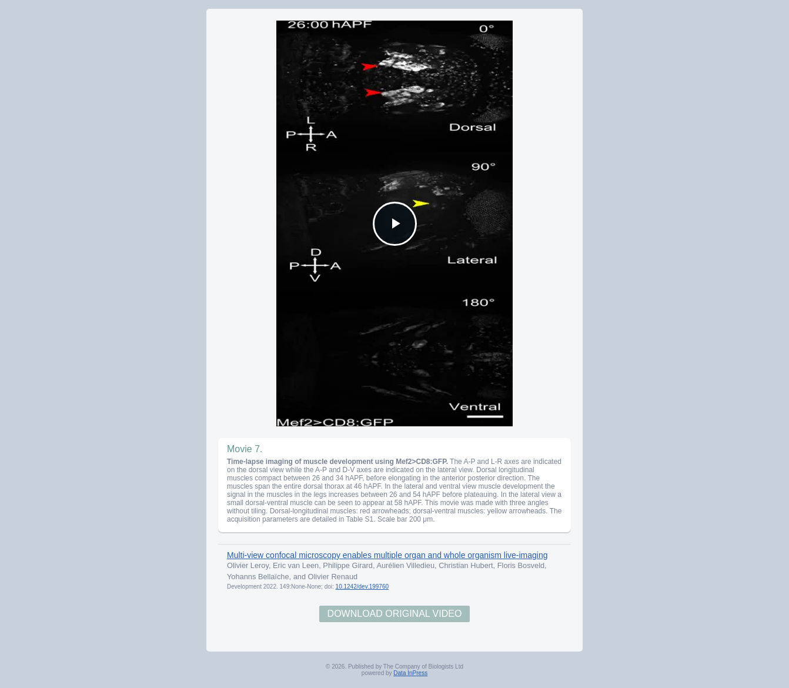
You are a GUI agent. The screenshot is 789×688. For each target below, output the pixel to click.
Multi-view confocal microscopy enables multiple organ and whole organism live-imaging (387, 555)
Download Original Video (394, 614)
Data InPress (410, 673)
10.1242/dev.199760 (362, 586)
